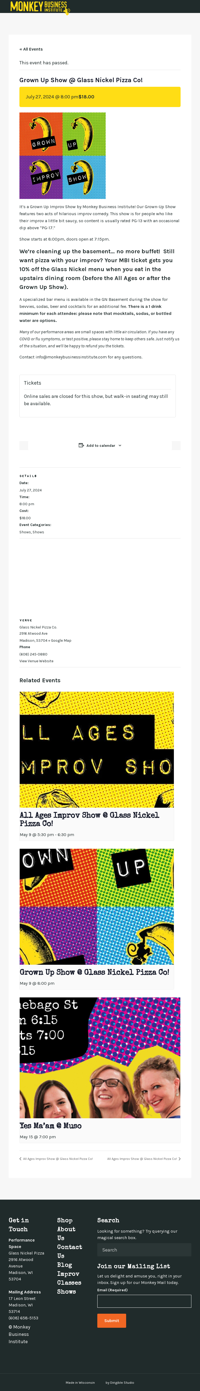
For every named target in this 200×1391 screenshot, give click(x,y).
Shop (64, 1221)
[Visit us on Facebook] (11, 1354)
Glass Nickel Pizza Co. (38, 627)
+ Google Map (59, 640)
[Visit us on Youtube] (37, 1354)
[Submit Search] (185, 1249)
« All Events (31, 49)
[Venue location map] (100, 577)
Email (112, 1290)
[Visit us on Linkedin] (30, 1354)
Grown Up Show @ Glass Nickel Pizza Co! (94, 973)
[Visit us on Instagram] (24, 1354)
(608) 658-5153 (23, 1317)
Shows (25, 532)
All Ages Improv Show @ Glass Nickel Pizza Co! (57, 1159)
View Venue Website (36, 661)
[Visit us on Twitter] (17, 1354)
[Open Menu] (192, 6)
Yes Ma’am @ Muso (50, 1126)
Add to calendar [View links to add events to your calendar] (101, 445)
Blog (64, 1266)
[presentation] (97, 750)
